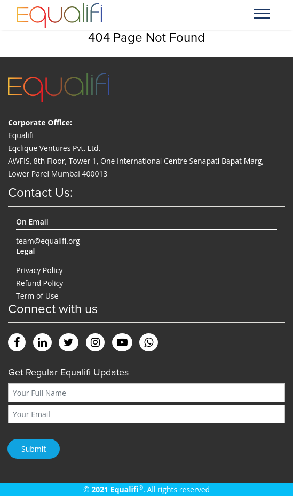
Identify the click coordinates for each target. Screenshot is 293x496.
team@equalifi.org (48, 241)
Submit (33, 449)
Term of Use (37, 296)
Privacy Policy (39, 270)
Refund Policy (39, 283)
